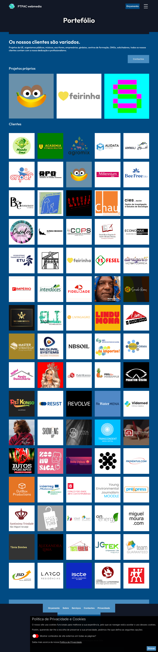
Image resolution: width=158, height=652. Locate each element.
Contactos (138, 59)
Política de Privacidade (71, 642)
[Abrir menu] (145, 6)
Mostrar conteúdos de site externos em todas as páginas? (64, 636)
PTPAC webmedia (30, 6)
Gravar (151, 648)
